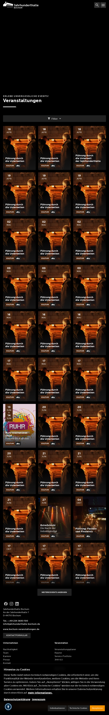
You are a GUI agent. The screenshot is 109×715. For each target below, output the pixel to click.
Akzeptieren (97, 708)
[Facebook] (6, 604)
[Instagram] (11, 604)
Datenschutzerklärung (17, 699)
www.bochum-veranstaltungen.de (21, 629)
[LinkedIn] (17, 604)
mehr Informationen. (40, 692)
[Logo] (48, 5)
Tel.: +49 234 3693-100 (15, 621)
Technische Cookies (78, 708)
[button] (8, 707)
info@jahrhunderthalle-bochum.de (21, 624)
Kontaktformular (16, 635)
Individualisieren (57, 708)
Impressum (38, 699)
